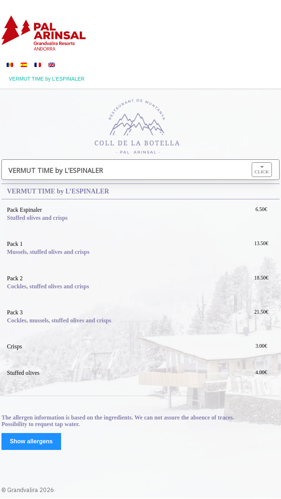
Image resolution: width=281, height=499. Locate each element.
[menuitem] (10, 64)
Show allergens (31, 441)
